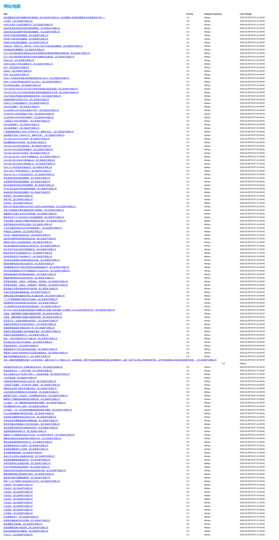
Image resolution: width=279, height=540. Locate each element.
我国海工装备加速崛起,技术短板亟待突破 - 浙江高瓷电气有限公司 (32, 331)
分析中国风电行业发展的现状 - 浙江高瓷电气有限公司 (27, 463)
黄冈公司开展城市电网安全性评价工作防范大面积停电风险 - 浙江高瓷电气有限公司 (40, 206)
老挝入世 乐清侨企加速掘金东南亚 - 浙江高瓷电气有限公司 (29, 456)
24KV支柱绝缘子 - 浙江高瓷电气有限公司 (22, 107)
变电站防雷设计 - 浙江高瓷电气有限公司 (21, 346)
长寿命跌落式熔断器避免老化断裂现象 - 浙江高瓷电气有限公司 (31, 420)
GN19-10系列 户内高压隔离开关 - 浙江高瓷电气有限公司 (28, 25)
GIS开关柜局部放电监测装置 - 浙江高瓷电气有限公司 (27, 467)
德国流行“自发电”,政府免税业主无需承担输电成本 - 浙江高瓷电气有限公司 (36, 353)
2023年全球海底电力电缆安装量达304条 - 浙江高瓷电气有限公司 (32, 260)
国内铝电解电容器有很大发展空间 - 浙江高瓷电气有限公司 (29, 264)
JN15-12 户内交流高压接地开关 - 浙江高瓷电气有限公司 (28, 167)
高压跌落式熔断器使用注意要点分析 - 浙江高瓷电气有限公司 (30, 417)
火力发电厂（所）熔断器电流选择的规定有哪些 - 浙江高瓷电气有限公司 (35, 403)
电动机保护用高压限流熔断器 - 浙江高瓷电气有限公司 (27, 192)
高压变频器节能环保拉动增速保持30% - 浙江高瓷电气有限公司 (31, 428)
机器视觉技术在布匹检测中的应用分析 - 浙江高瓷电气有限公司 (31, 303)
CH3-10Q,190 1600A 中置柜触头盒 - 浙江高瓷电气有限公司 (29, 160)
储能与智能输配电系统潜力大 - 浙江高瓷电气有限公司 (27, 356)
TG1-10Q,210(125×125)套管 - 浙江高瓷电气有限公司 (27, 139)
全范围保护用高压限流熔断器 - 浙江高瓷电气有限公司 (27, 181)
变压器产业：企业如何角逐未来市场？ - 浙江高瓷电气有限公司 (31, 321)
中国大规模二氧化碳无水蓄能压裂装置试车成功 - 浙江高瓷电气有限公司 (35, 221)
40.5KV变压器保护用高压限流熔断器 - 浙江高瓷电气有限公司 (30, 189)
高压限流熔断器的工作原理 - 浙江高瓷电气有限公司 (26, 449)
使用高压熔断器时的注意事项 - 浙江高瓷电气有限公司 (27, 520)
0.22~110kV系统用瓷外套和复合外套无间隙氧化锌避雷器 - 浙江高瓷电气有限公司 (39, 57)
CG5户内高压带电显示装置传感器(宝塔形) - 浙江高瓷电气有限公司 (33, 96)
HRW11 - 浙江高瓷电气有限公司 (18, 71)
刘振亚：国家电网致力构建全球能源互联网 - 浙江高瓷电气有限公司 (33, 313)
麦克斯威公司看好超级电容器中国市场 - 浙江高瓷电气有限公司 (31, 288)
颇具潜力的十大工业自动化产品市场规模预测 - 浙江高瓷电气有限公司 (34, 217)
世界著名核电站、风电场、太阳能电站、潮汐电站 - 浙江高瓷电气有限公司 (36, 281)
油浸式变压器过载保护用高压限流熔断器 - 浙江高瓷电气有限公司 (32, 32)
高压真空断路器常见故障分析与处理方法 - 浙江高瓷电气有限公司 (32, 246)
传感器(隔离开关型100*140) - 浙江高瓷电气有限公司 (26, 99)
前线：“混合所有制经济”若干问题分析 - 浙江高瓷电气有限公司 (30, 338)
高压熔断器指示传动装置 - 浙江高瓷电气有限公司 (25, 142)
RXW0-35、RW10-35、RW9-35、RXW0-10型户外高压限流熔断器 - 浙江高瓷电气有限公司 (43, 46)
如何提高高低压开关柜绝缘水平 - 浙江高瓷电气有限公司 (28, 256)
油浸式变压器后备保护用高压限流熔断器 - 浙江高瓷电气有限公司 (32, 28)
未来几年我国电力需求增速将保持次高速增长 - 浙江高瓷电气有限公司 (34, 210)
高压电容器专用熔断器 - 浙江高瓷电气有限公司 (24, 50)
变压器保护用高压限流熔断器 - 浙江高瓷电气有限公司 (27, 178)
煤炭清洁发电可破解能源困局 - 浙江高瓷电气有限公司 (27, 478)
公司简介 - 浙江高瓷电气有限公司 (18, 21)
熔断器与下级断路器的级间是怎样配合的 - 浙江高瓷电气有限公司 (32, 399)
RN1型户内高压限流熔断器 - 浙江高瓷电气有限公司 (26, 35)
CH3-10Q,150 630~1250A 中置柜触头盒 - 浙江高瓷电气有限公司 (32, 157)
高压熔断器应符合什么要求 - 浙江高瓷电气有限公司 (26, 406)
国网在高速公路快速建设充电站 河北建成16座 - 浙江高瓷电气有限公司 (34, 296)
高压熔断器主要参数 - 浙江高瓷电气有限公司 (23, 524)
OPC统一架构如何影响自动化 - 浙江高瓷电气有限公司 (27, 235)
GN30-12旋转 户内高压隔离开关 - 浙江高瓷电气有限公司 (28, 64)
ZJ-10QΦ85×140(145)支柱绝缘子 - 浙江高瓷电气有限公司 (29, 117)
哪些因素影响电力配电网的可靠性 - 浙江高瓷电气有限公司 (29, 474)
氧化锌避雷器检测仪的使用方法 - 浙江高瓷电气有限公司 (28, 442)
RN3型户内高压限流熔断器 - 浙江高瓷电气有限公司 (26, 42)
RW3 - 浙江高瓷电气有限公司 (16, 74)
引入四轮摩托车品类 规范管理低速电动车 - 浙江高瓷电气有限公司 (32, 306)
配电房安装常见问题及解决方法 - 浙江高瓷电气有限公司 (28, 253)
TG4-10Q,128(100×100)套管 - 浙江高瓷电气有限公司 (27, 153)
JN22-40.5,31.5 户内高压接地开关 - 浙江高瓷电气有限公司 (29, 174)
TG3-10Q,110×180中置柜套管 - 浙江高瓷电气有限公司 (27, 146)
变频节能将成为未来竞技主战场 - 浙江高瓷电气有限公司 (28, 224)
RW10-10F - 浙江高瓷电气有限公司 (19, 60)
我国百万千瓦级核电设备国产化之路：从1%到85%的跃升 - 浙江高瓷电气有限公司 (39, 435)
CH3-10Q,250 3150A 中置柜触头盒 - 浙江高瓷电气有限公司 (29, 164)
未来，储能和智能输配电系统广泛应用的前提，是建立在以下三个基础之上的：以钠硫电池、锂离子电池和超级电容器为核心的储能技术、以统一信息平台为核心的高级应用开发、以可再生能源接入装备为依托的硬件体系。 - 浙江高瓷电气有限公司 (110, 360)
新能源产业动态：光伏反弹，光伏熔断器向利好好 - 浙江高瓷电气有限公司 (36, 395)
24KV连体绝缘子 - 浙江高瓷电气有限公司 (22, 124)
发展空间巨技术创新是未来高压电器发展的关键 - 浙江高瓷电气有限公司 (35, 470)
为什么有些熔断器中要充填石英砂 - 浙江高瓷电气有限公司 (29, 413)
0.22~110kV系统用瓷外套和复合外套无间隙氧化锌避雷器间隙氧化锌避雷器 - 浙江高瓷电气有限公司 (47, 53)
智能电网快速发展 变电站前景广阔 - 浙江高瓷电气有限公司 (29, 328)
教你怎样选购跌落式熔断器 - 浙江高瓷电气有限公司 (26, 531)
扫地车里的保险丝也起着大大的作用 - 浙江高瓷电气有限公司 (30, 381)
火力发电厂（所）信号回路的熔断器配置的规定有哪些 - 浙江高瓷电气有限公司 (38, 410)
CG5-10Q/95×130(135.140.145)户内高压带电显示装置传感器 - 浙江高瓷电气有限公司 (41, 89)
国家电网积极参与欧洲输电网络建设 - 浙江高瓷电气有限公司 (30, 274)
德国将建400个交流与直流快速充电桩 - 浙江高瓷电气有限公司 (30, 349)
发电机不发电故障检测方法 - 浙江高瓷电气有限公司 (26, 335)
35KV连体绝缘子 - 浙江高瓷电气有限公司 (22, 128)
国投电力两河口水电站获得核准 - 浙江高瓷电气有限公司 (28, 242)
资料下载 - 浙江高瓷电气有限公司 (18, 199)
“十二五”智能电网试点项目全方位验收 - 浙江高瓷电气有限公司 (30, 299)
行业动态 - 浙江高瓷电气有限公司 (18, 203)
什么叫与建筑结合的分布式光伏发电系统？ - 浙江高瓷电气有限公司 (33, 228)
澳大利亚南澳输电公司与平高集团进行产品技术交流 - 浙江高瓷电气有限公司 (37, 271)
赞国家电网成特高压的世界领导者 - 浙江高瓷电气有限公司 (29, 278)
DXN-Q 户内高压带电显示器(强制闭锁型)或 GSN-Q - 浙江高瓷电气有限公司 (36, 78)
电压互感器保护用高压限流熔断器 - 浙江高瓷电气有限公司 (29, 185)
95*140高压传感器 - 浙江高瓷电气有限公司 (22, 85)
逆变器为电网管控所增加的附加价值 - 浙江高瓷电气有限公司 (30, 239)
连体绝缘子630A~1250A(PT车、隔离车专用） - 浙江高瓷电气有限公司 (34, 135)
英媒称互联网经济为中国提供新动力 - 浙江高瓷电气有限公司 (30, 324)
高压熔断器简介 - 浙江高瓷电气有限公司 (21, 517)
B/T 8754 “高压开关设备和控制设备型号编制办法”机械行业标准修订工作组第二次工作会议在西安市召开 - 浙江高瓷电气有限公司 (59, 310)
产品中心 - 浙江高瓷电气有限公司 (18, 535)
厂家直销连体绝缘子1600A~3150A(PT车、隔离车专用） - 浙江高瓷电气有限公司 (39, 132)
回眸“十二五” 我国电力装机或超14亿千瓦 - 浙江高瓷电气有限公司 (32, 481)
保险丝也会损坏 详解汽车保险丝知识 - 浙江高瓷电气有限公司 (30, 388)
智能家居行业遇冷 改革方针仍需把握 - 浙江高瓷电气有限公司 (30, 214)
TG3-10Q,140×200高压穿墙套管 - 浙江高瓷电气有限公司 (28, 149)
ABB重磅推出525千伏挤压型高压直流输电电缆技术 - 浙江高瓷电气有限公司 (36, 267)
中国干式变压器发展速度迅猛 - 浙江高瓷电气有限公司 (27, 292)
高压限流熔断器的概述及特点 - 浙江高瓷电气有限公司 (27, 460)
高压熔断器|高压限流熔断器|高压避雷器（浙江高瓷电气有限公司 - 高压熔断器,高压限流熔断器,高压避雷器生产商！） (54, 17)
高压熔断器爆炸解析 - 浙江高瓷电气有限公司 (23, 453)
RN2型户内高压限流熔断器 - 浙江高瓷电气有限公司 (26, 39)
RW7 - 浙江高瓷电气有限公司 (16, 67)
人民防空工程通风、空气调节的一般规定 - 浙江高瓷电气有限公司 (32, 385)
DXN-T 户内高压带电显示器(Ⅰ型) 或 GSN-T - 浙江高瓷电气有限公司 (33, 82)
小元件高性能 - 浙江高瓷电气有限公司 (20, 378)
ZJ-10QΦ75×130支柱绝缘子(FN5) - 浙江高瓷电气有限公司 (29, 114)
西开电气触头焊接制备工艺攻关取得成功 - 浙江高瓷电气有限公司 (32, 424)
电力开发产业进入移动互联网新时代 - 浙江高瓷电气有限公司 (30, 249)
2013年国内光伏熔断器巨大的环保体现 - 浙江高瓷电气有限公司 (31, 392)
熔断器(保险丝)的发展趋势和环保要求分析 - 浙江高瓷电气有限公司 (32, 438)
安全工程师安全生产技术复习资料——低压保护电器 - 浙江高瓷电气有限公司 (37, 374)
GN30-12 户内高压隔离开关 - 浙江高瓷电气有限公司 (26, 103)
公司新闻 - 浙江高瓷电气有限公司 (18, 513)
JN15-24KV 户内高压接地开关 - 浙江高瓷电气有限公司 (27, 171)
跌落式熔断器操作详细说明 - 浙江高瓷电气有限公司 (26, 527)
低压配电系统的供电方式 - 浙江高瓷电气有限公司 (25, 431)
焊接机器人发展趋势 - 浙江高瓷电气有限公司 (23, 231)
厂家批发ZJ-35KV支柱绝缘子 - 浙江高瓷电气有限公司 (27, 121)
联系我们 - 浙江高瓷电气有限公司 (18, 196)
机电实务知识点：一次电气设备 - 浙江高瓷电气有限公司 (28, 371)
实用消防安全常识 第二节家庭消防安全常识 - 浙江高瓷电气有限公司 (33, 367)
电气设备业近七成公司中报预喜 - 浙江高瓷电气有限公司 (28, 342)
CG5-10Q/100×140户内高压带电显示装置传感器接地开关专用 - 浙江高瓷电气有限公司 (41, 92)
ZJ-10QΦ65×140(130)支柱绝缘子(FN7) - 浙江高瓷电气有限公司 (31, 110)
